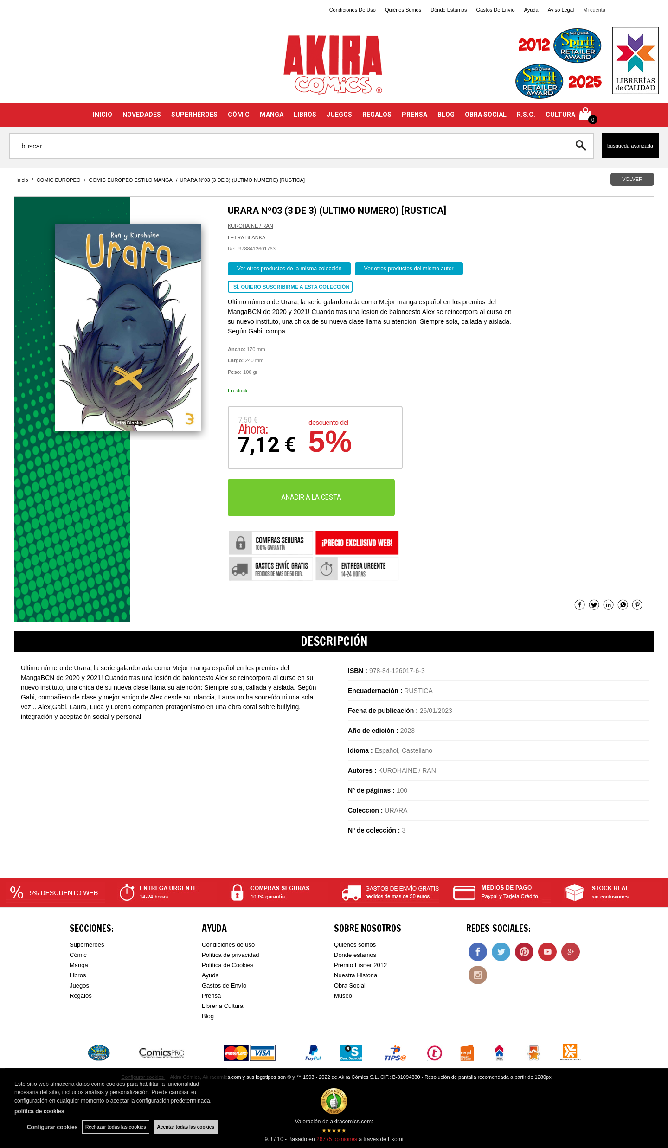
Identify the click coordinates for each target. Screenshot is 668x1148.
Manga (79, 965)
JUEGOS (339, 114)
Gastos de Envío (224, 985)
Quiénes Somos (403, 10)
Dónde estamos (355, 954)
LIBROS (305, 114)
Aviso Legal (561, 10)
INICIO (102, 114)
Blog (208, 1016)
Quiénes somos (355, 944)
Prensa (211, 995)
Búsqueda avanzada (630, 145)
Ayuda (531, 10)
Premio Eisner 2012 (360, 965)
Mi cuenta (594, 10)
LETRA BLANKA (246, 237)
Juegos (79, 985)
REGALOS (377, 114)
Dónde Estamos (448, 10)
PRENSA (414, 114)
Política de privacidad (230, 954)
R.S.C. (526, 114)
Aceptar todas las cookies (185, 1126)
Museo (343, 995)
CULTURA (560, 114)
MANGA (271, 114)
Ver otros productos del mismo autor (409, 268)
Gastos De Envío (495, 10)
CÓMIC (239, 114)
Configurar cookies (52, 1127)
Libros (78, 975)
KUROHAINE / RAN (250, 226)
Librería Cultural (223, 1005)
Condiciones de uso (228, 944)
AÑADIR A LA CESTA (311, 497)
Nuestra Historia (355, 975)
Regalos (81, 995)
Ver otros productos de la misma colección (289, 268)
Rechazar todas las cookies (115, 1126)
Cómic (78, 954)
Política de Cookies (227, 965)
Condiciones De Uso (352, 10)
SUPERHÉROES (194, 114)
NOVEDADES (141, 114)
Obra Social (350, 985)
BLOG (446, 114)
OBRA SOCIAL (486, 114)
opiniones (336, 1139)
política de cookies (39, 1111)
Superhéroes (87, 944)
